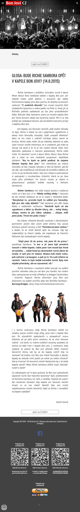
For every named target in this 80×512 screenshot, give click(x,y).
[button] (2, 3)
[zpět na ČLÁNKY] (40, 64)
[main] (40, 54)
